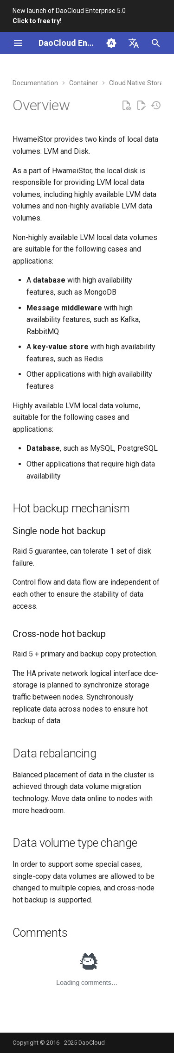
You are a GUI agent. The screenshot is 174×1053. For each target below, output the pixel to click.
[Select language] (133, 43)
